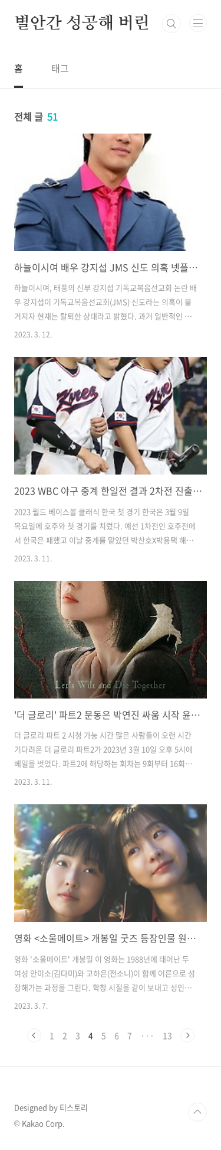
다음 (187, 1035)
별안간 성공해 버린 (82, 23)
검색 (171, 24)
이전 (34, 1035)
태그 (60, 68)
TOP (197, 1112)
